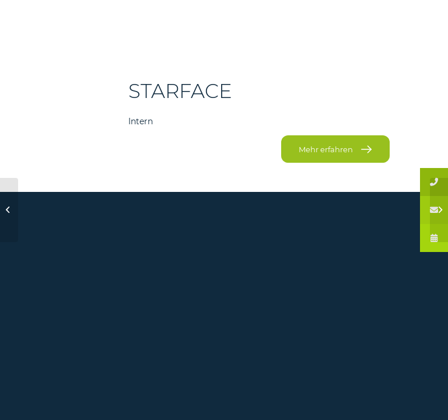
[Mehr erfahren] (335, 149)
